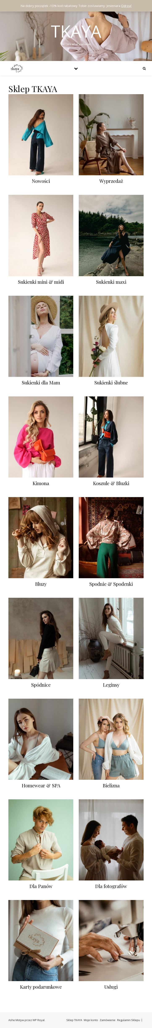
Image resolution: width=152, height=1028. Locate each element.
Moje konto (91, 1020)
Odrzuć (126, 6)
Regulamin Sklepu (128, 1020)
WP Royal (39, 1020)
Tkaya (76, 31)
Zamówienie (107, 1020)
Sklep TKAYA (74, 1020)
